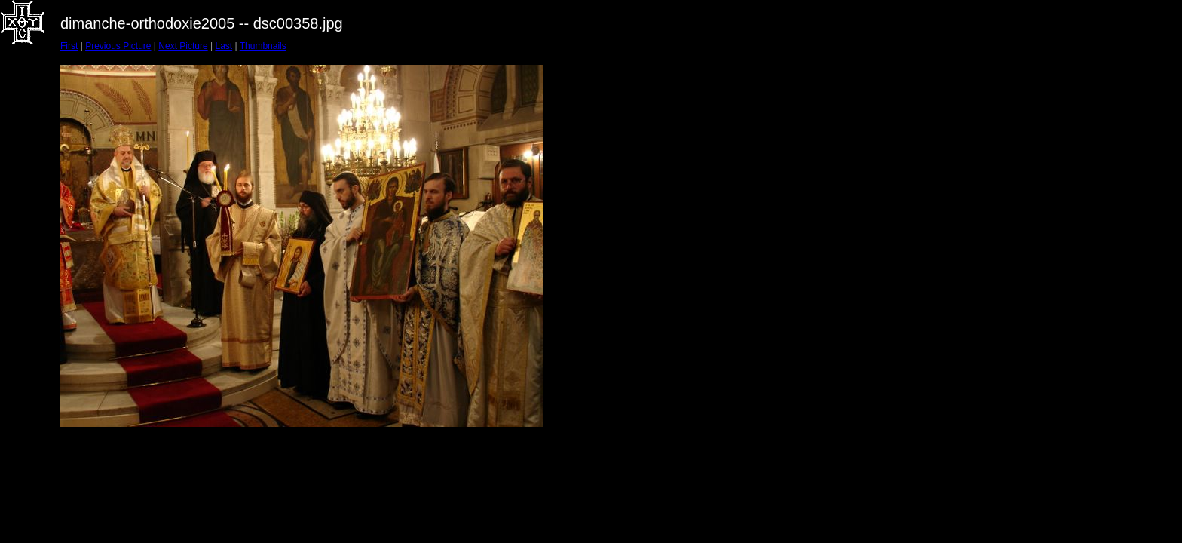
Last (223, 46)
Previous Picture (118, 46)
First (69, 46)
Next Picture (182, 46)
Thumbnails (263, 46)
